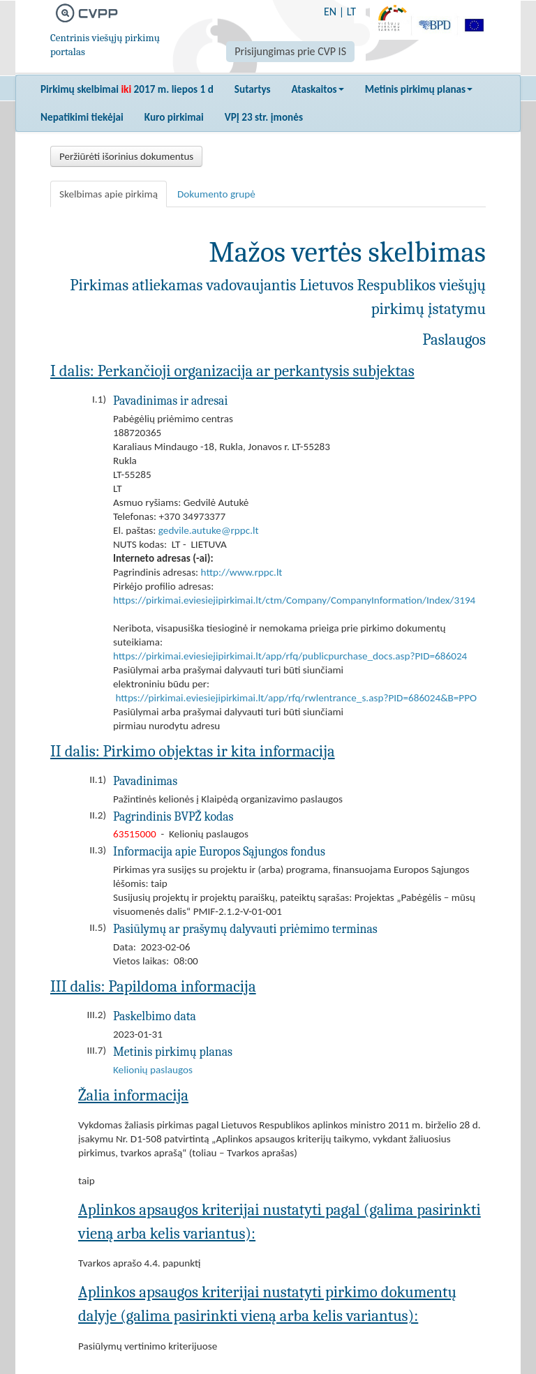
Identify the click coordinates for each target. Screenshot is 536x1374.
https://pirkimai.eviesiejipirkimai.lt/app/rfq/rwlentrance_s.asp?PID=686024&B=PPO (296, 698)
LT (351, 11)
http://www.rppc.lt (242, 572)
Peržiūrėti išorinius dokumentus (126, 156)
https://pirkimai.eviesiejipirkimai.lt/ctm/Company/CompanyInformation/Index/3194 (294, 600)
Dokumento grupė (216, 194)
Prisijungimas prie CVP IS (290, 51)
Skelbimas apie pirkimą (108, 194)
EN (330, 11)
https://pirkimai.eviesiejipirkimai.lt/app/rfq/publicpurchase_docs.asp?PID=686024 (290, 656)
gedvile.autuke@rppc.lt (208, 530)
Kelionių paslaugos (153, 1069)
